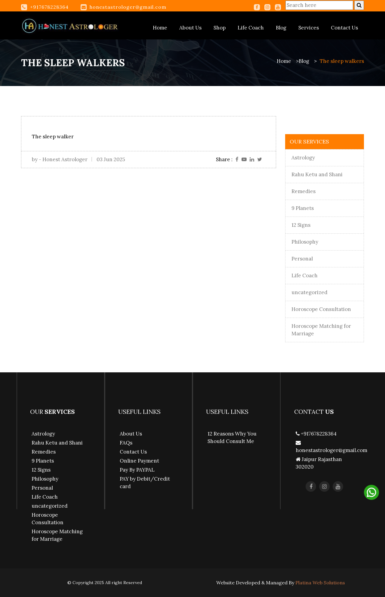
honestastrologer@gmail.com (128, 7)
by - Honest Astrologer (60, 159)
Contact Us (344, 27)
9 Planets (302, 208)
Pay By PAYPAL (137, 469)
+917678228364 (316, 433)
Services (308, 27)
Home (160, 27)
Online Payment (139, 460)
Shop (220, 27)
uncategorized (309, 292)
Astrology (303, 157)
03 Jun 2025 (111, 159)
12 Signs (300, 225)
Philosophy (304, 241)
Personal (302, 258)
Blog (281, 27)
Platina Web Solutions (320, 583)
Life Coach (251, 27)
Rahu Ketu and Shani (317, 174)
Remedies (303, 191)
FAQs (126, 442)
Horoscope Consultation (321, 309)
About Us (190, 27)
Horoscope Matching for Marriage (321, 330)
